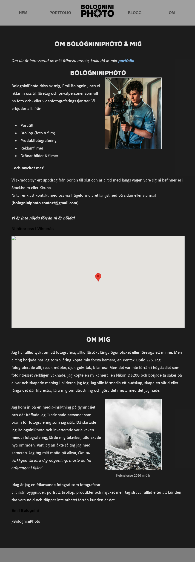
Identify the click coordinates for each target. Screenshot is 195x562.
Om (172, 13)
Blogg (134, 13)
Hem (23, 13)
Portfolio (60, 13)
